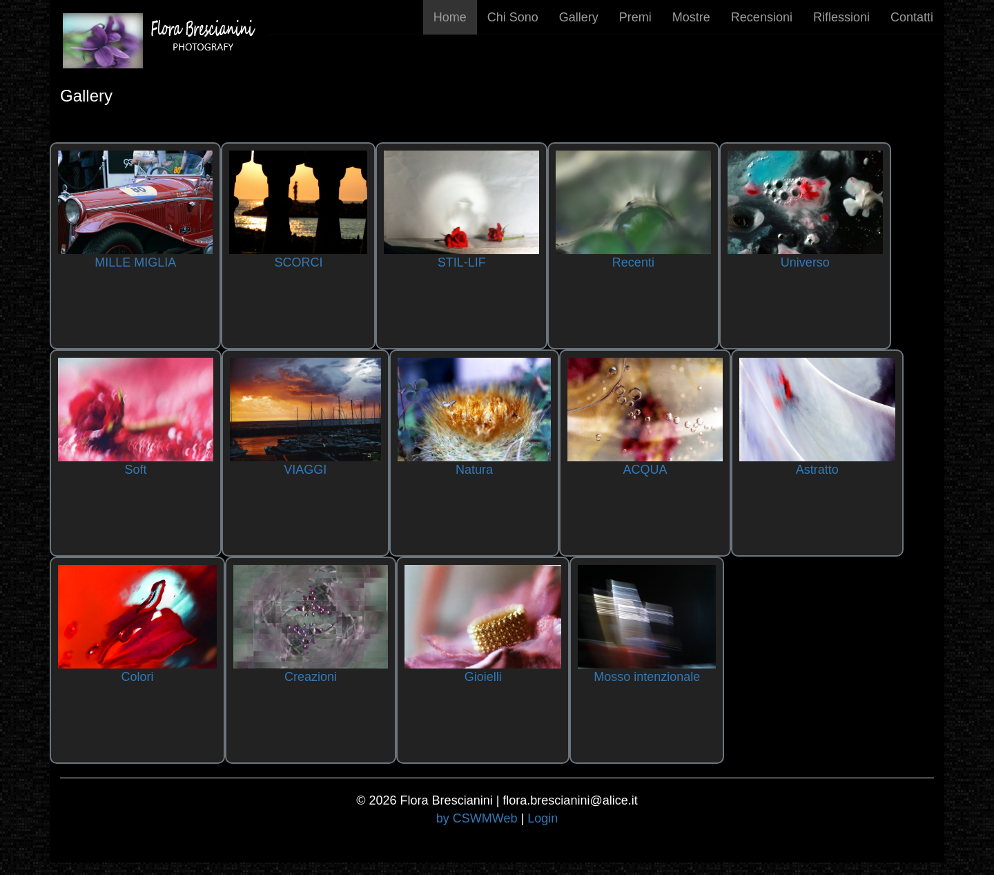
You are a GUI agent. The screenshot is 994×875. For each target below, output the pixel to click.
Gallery (578, 17)
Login (542, 818)
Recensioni (761, 17)
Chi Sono (512, 17)
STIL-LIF (462, 262)
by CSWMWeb (477, 818)
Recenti (633, 262)
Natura (474, 470)
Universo (805, 262)
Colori (137, 677)
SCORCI (298, 262)
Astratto (817, 470)
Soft (135, 470)
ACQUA (645, 470)
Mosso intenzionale (647, 677)
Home (450, 17)
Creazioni (310, 677)
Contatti (911, 17)
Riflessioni (841, 17)
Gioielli (483, 677)
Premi (635, 17)
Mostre (691, 17)
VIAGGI (305, 470)
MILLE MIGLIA (135, 262)
